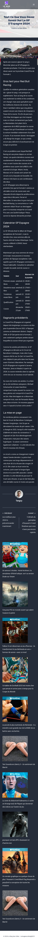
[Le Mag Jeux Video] (6, 5)
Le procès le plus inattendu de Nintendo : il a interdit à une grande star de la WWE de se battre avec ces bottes (18, 728)
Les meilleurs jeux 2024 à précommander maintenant (9, 519)
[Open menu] (34, 4)
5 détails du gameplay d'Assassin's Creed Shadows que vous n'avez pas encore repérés (28, 522)
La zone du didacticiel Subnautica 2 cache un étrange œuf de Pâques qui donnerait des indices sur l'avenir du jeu (18, 804)
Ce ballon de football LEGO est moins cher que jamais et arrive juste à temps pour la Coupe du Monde (18, 689)
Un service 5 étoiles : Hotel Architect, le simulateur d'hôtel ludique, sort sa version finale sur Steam (18, 574)
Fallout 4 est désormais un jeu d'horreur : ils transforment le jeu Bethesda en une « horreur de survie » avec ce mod (18, 649)
